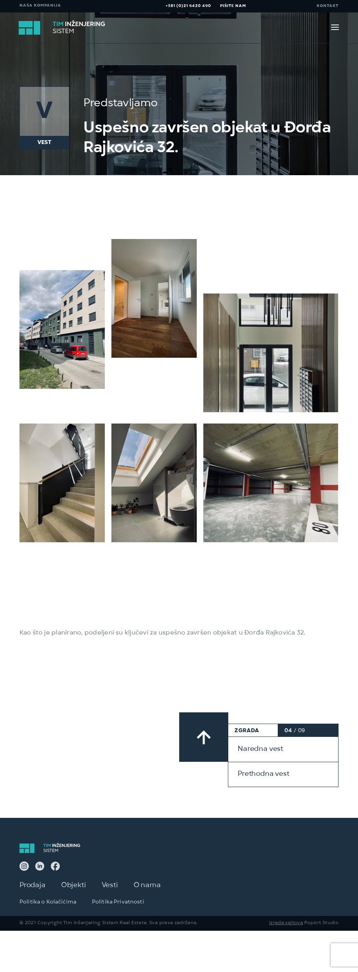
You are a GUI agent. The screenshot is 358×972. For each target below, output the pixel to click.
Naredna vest (260, 760)
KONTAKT (328, 6)
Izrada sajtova (286, 934)
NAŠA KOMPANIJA (40, 6)
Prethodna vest (263, 785)
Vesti (110, 896)
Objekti (73, 896)
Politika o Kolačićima (47, 913)
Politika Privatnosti (118, 913)
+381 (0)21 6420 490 (188, 6)
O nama (147, 896)
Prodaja (32, 896)
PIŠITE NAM (233, 6)
